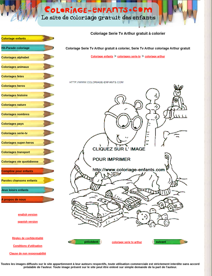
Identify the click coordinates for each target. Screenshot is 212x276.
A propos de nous (13, 199)
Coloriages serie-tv (14, 133)
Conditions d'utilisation (27, 245)
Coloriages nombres (15, 114)
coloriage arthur (155, 56)
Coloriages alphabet (15, 57)
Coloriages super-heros (17, 142)
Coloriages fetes (12, 76)
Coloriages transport (15, 152)
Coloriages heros (13, 85)
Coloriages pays (12, 123)
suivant (161, 241)
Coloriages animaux (15, 66)
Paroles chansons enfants (19, 180)
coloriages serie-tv (129, 56)
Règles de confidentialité (27, 238)
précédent (91, 241)
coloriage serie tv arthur (127, 242)
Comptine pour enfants (17, 171)
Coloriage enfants (13, 38)
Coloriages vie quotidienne (19, 161)
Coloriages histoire (14, 95)
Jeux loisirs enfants (14, 190)
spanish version (28, 221)
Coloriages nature (13, 104)
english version (27, 214)
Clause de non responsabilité (27, 253)
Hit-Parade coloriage (15, 47)
